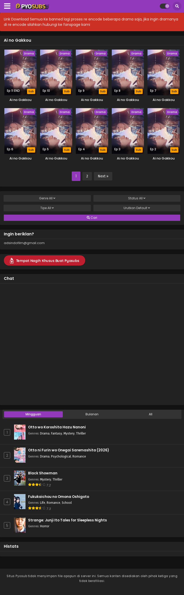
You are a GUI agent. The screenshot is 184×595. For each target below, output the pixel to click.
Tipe (47, 208)
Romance (79, 456)
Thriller (81, 433)
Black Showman (42, 473)
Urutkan (137, 208)
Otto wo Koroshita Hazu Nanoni (57, 427)
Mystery (69, 433)
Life (42, 503)
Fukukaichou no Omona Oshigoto (58, 496)
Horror (44, 526)
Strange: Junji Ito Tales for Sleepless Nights (67, 520)
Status (136, 198)
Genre (47, 198)
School (67, 503)
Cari (92, 217)
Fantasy (56, 433)
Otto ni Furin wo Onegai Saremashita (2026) (68, 450)
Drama (45, 433)
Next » (103, 176)
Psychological (61, 456)
